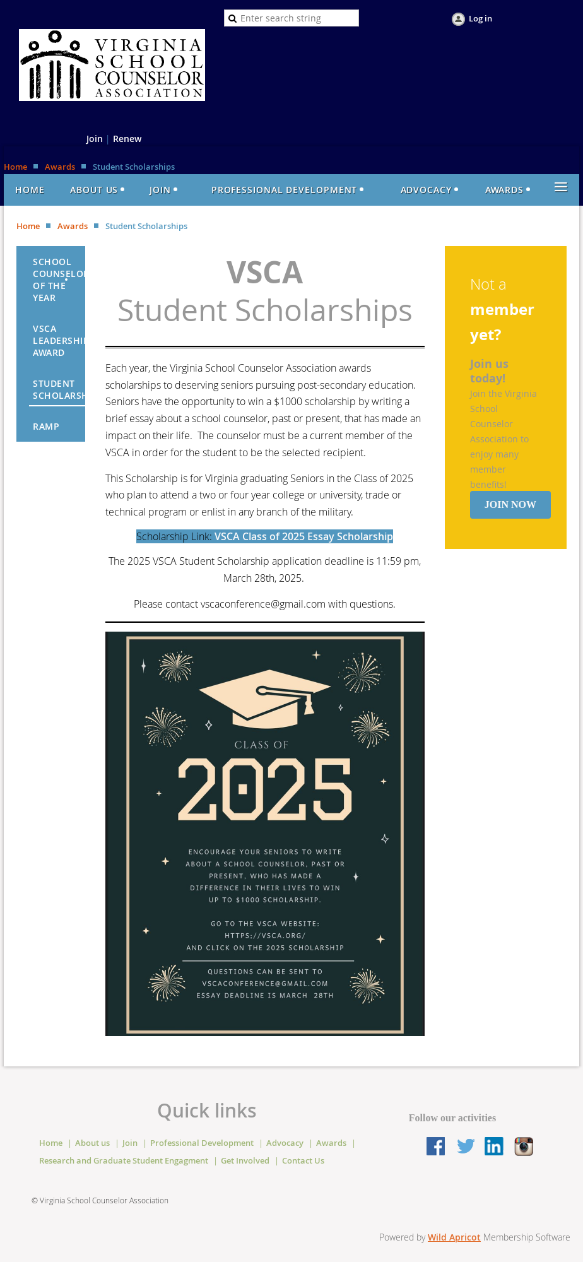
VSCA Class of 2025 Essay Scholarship (304, 536)
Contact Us (303, 1160)
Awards (60, 166)
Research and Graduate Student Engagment (123, 1160)
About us (92, 1142)
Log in (480, 18)
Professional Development (202, 1142)
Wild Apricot (454, 1237)
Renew (127, 138)
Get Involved (245, 1160)
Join (94, 138)
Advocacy (284, 1142)
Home (15, 166)
